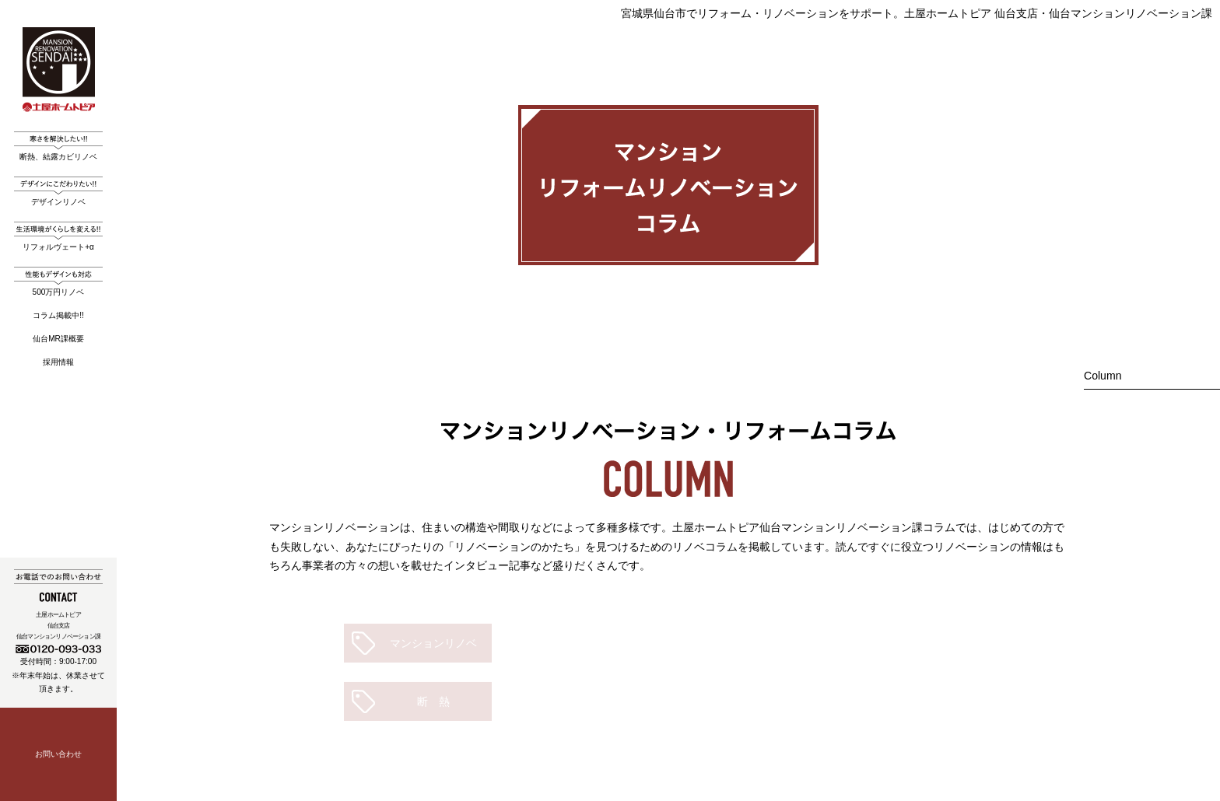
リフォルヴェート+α (58, 236)
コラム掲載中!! (58, 315)
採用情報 (58, 362)
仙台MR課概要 (58, 338)
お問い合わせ (58, 754)
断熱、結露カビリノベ (58, 146)
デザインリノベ (58, 191)
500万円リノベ (58, 281)
